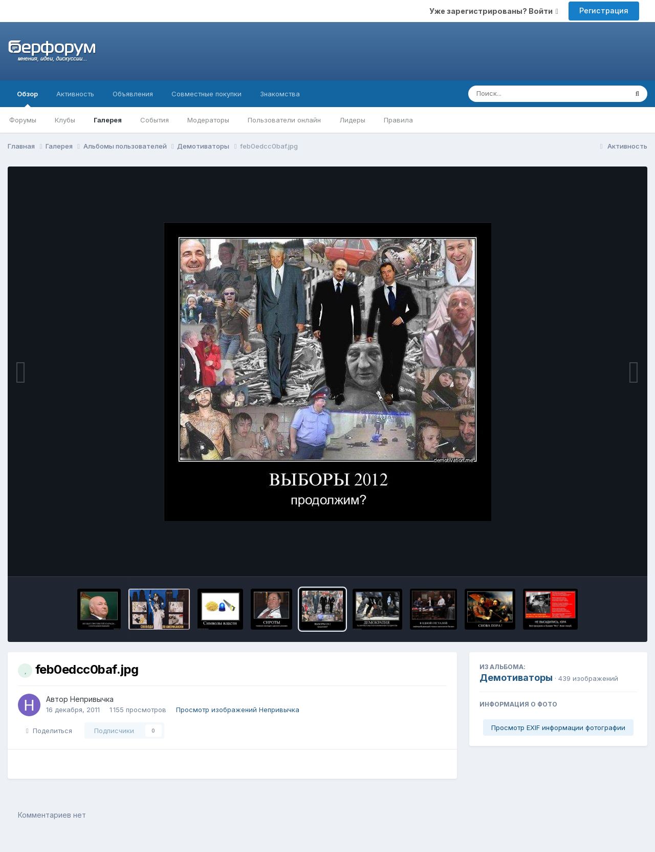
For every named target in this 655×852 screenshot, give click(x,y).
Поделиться (49, 730)
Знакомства (280, 94)
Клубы (65, 120)
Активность (75, 94)
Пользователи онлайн (284, 120)
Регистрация (603, 10)
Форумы (22, 120)
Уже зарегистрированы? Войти (493, 11)
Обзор (27, 98)
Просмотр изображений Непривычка (237, 709)
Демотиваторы (516, 677)
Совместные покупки (206, 94)
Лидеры (352, 120)
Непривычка (92, 699)
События (154, 120)
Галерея (108, 120)
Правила (398, 120)
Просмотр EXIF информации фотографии (558, 727)
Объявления (133, 94)
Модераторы (208, 120)
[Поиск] (528, 94)
